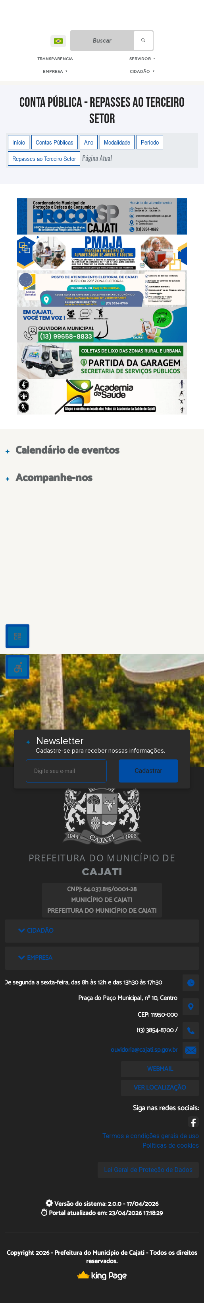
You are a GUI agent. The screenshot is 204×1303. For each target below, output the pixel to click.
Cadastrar (148, 771)
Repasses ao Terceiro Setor (44, 158)
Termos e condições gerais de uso (150, 1136)
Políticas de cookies (170, 1145)
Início (18, 142)
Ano (88, 142)
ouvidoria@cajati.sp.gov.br (144, 1050)
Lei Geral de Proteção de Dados (148, 1170)
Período (150, 142)
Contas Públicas (54, 142)
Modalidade (117, 142)
